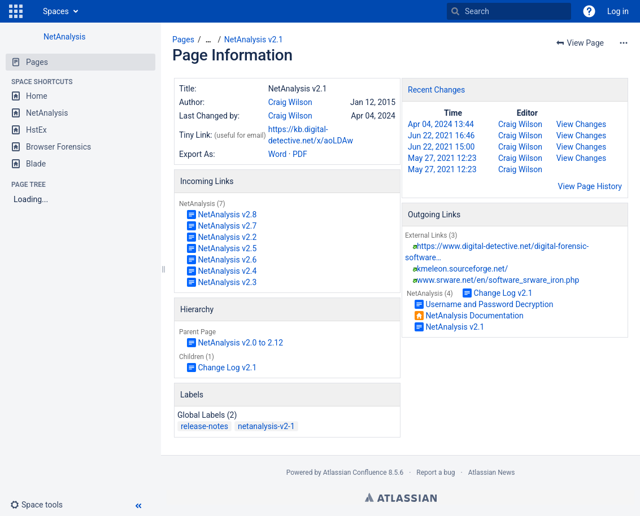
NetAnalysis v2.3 (227, 282)
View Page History (590, 186)
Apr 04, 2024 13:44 (441, 124)
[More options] (623, 42)
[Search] (455, 11)
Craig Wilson (290, 102)
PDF (300, 154)
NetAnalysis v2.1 (253, 39)
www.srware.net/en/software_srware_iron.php (498, 280)
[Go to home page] (31, 11)
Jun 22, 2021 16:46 (441, 135)
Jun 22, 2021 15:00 (441, 146)
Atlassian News (491, 472)
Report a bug (435, 472)
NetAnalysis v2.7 (227, 225)
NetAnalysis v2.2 (227, 237)
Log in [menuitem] (618, 11)
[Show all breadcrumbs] (208, 40)
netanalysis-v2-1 (266, 426)
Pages (183, 39)
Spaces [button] (56, 11)
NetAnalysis (64, 36)
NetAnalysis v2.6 (227, 259)
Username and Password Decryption (489, 304)
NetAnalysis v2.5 (227, 248)
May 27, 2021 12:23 (442, 158)
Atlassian (401, 497)
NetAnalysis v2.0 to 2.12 (240, 342)
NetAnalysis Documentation (474, 315)
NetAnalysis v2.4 (227, 271)
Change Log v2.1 (227, 367)
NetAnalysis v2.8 (227, 214)
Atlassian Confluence (355, 472)
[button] (16, 11)
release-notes (204, 426)
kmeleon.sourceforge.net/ (462, 268)
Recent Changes (436, 89)
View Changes (581, 124)
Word (277, 154)
